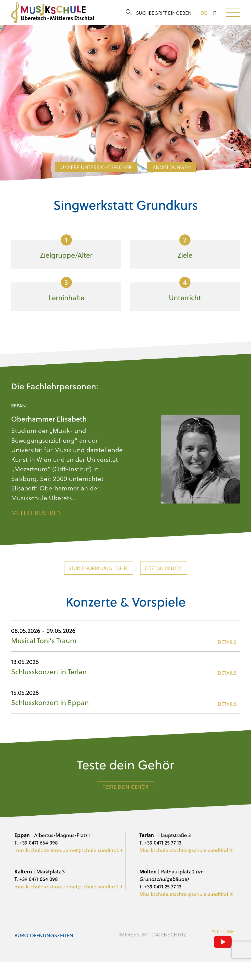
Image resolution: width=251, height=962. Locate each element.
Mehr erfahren (36, 512)
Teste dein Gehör (126, 786)
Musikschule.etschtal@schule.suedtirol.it (186, 850)
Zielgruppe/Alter (66, 247)
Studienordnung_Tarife (99, 568)
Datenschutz (169, 934)
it (214, 12)
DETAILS (227, 642)
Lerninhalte (66, 289)
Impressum (133, 934)
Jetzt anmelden (164, 568)
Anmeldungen (172, 167)
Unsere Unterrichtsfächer (96, 167)
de (203, 12)
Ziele (184, 247)
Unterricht (185, 289)
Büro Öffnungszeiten (43, 935)
